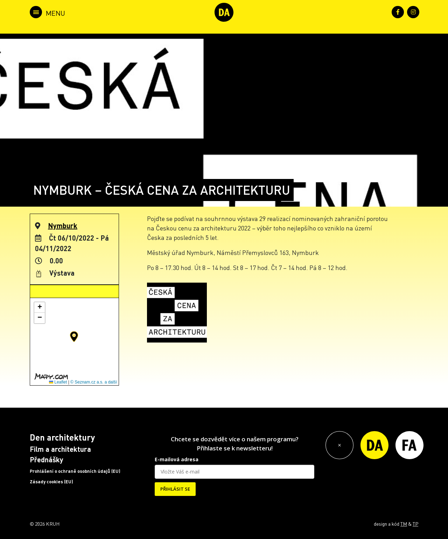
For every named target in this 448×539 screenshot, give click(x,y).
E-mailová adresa (176, 459)
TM (403, 523)
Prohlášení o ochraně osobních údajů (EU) (75, 471)
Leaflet (58, 382)
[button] (74, 336)
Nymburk (62, 225)
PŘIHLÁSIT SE (175, 489)
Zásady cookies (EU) (51, 481)
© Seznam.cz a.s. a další (93, 382)
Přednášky (46, 459)
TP (415, 523)
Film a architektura (60, 449)
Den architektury (62, 437)
